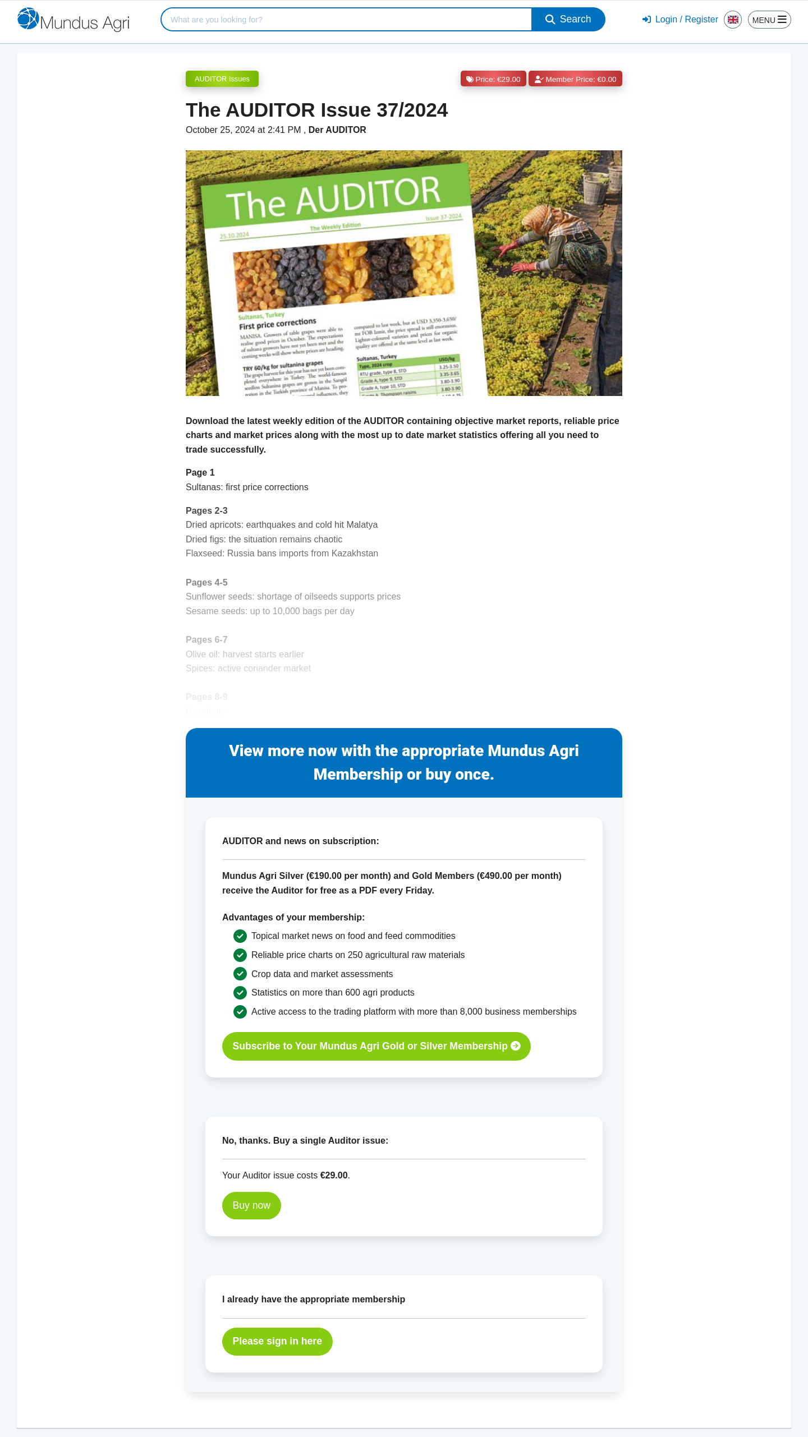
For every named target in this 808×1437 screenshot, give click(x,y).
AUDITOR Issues (222, 79)
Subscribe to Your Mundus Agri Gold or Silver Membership (377, 1046)
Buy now (251, 1205)
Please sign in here (277, 1341)
